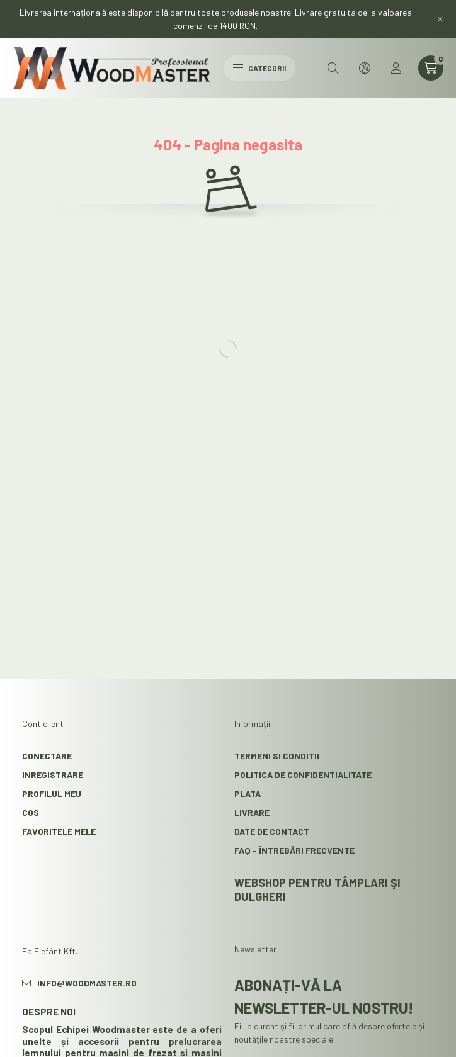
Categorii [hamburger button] (259, 68)
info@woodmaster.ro (87, 981)
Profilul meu (51, 792)
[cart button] (430, 68)
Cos (30, 811)
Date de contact (271, 830)
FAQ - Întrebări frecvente (294, 849)
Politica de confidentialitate (303, 773)
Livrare (252, 811)
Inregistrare (52, 773)
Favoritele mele (59, 830)
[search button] (333, 68)
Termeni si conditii (276, 754)
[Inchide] (440, 18)
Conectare (47, 754)
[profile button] (396, 68)
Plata (247, 792)
